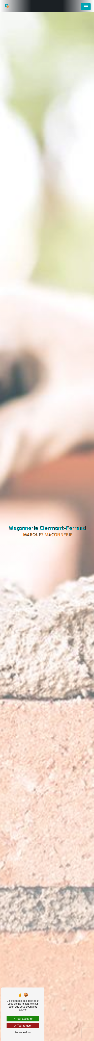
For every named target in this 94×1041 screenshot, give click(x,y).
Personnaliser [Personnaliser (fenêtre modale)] (22, 1032)
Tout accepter (23, 1018)
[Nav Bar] (86, 6)
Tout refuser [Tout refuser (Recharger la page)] (23, 1025)
